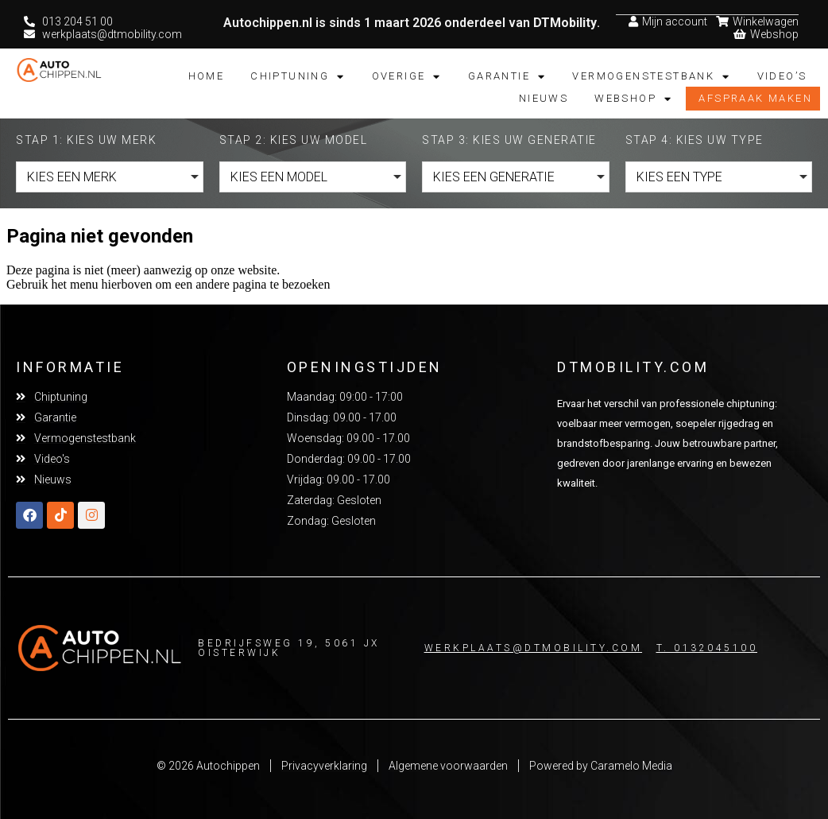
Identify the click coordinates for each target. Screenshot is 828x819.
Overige (407, 75)
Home (206, 75)
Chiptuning (297, 75)
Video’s (782, 75)
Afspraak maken (755, 97)
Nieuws (543, 97)
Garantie (507, 75)
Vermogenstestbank (651, 75)
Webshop (633, 98)
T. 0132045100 (707, 647)
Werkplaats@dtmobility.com (533, 647)
